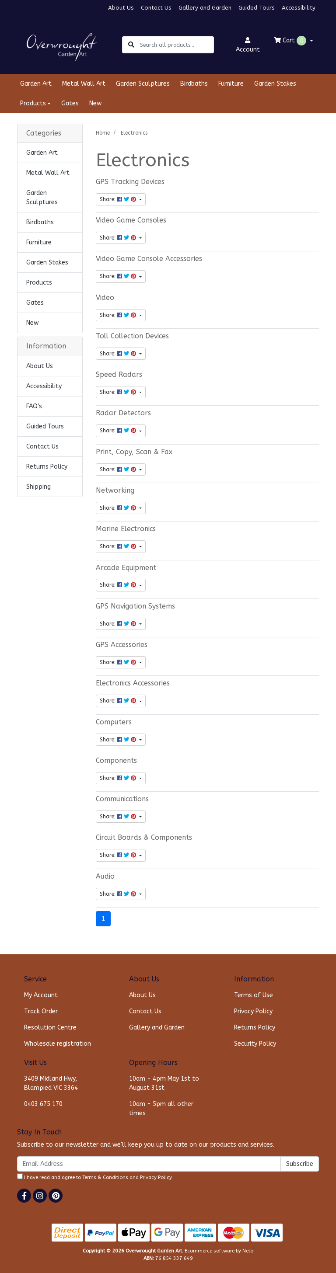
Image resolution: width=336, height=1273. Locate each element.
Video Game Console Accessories (149, 259)
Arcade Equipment (126, 568)
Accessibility (298, 7)
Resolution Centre (50, 1027)
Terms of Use (253, 995)
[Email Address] (149, 1164)
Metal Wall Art (83, 83)
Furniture (231, 83)
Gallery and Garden (204, 7)
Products (39, 282)
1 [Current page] (103, 918)
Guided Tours (256, 7)
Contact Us (156, 7)
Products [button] (33, 103)
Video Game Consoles (131, 220)
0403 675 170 (43, 1104)
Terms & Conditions (105, 1177)
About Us (121, 7)
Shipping (38, 486)
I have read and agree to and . (95, 1176)
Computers (114, 722)
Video (105, 298)
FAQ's (34, 406)
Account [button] (248, 45)
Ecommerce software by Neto (219, 1251)
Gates (70, 103)
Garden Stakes (275, 83)
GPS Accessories (121, 645)
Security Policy (255, 1043)
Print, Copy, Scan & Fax (134, 452)
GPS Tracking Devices (130, 182)
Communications (122, 799)
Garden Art (36, 83)
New (95, 103)
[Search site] (131, 44)
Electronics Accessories (133, 683)
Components (116, 761)
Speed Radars (119, 375)
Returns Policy (46, 466)
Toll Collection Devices (132, 336)
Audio (105, 876)
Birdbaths (194, 83)
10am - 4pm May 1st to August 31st (164, 1083)
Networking (115, 490)
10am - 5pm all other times (161, 1108)
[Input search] (176, 44)
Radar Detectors (123, 413)
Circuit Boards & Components (144, 838)
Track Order (41, 1011)
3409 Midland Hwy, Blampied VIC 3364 (51, 1083)
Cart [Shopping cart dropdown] (291, 40)
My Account (41, 995)
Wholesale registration (57, 1043)
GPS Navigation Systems (135, 606)
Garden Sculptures (143, 83)
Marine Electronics (126, 529)
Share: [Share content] (119, 199)
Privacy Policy (253, 1011)
